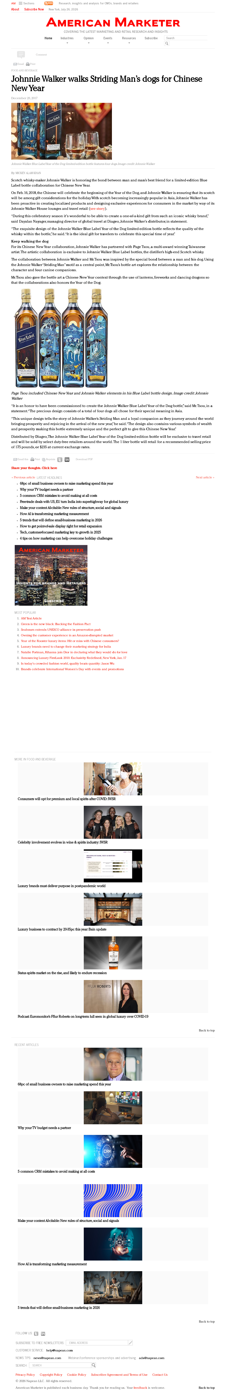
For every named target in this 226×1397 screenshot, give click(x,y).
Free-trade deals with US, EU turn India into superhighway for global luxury (74, 502)
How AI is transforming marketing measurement (54, 514)
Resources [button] (129, 39)
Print (32, 64)
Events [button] (107, 39)
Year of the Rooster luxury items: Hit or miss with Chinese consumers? (70, 641)
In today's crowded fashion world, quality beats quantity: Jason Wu (67, 663)
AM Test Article (31, 618)
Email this (23, 459)
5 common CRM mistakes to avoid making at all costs (58, 496)
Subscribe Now (34, 9)
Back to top (207, 1030)
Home (48, 38)
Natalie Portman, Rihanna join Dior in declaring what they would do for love (74, 652)
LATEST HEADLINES (49, 477)
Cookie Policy (76, 1375)
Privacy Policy (25, 1375)
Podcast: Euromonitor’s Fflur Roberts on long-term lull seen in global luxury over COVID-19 (83, 1017)
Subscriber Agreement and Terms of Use (119, 1375)
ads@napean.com (151, 1358)
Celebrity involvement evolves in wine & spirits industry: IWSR (63, 842)
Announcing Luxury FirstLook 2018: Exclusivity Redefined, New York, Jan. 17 (73, 658)
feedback (140, 1388)
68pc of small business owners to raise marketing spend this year (66, 484)
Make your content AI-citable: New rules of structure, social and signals (70, 508)
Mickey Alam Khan (28, 173)
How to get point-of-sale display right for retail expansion (61, 526)
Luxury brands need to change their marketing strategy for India (66, 646)
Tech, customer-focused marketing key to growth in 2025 (60, 532)
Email (21, 64)
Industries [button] (67, 39)
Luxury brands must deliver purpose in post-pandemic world (61, 886)
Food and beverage (24, 70)
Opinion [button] (89, 39)
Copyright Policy (51, 1375)
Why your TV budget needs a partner (46, 490)
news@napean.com (47, 1358)
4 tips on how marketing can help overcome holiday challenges (66, 538)
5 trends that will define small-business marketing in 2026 (61, 520)
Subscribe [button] (151, 38)
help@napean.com (59, 1350)
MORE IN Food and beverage (35, 759)
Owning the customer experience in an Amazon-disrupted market (67, 635)
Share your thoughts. (34, 468)
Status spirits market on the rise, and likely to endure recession (62, 973)
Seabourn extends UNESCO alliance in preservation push (61, 630)
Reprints (50, 459)
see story (97, 209)
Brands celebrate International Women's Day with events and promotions (72, 669)
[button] (27, 3)
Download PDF (84, 459)
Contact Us (160, 1375)
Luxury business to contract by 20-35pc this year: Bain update (62, 929)
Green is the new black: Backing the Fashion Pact (55, 624)
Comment (41, 55)
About (15, 9)
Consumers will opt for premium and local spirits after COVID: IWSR (67, 799)
